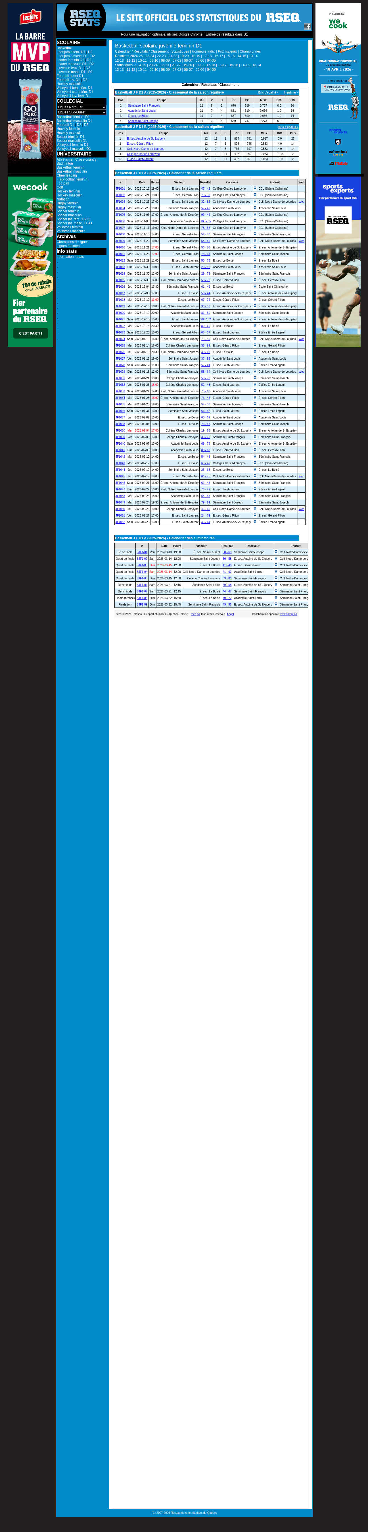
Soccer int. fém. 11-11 (73, 219)
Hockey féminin (68, 129)
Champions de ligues (73, 242)
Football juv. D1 (68, 80)
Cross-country (86, 159)
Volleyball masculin (71, 231)
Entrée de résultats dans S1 (227, 34)
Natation (63, 199)
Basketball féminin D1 (73, 117)
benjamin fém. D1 (71, 52)
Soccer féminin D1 (71, 137)
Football (63, 183)
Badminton (65, 163)
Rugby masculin (69, 207)
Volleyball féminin (70, 227)
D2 (90, 52)
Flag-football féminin (72, 179)
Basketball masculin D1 (74, 121)
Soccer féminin (68, 211)
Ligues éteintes (68, 246)
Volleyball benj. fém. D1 (74, 88)
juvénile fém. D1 (70, 68)
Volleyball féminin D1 (72, 145)
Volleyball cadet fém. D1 (75, 92)
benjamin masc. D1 (72, 56)
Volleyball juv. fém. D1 (73, 96)
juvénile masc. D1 (71, 72)
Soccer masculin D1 (72, 141)
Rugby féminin (68, 203)
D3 (86, 125)
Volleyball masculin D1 (74, 149)
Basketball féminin (70, 167)
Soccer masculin (69, 215)
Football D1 (65, 125)
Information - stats (70, 257)
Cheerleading (67, 175)
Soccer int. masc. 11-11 (75, 223)
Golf (60, 187)
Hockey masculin (70, 84)
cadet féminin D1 (70, 60)
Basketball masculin (72, 171)
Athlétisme (65, 159)
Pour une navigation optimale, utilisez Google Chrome (161, 34)
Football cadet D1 (70, 76)
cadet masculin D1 (72, 64)
